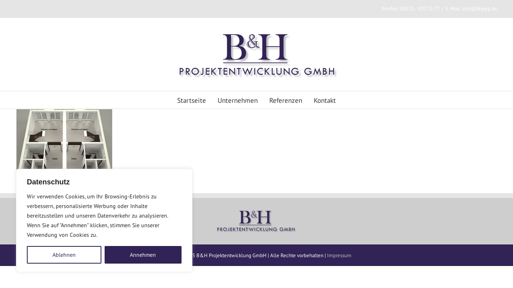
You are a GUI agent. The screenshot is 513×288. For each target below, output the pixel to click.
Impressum (339, 255)
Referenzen (293, 100)
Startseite (170, 100)
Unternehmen (231, 100)
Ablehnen (64, 254)
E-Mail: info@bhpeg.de (471, 8)
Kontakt (346, 100)
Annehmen (143, 254)
